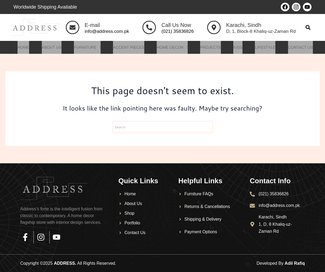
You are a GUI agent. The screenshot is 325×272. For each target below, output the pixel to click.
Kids (239, 47)
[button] (308, 27)
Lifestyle (267, 47)
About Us (48, 47)
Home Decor (172, 47)
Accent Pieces (127, 47)
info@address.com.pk (107, 31)
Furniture (85, 47)
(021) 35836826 (177, 31)
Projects (212, 47)
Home (20, 47)
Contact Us (304, 47)
